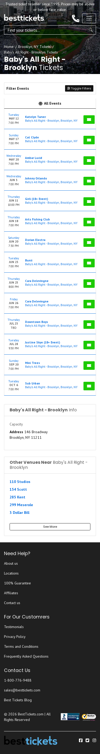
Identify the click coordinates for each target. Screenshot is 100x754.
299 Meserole (21, 504)
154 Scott (18, 489)
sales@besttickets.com (22, 690)
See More (50, 526)
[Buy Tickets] (89, 119)
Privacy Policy (15, 636)
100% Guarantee (17, 583)
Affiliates (11, 593)
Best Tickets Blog (18, 700)
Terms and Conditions (21, 646)
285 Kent (17, 497)
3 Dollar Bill (19, 512)
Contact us (12, 602)
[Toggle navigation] (89, 18)
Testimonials (14, 626)
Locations (11, 573)
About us (11, 563)
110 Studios (20, 481)
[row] (50, 119)
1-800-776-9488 (17, 680)
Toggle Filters (79, 88)
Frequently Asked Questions (26, 656)
